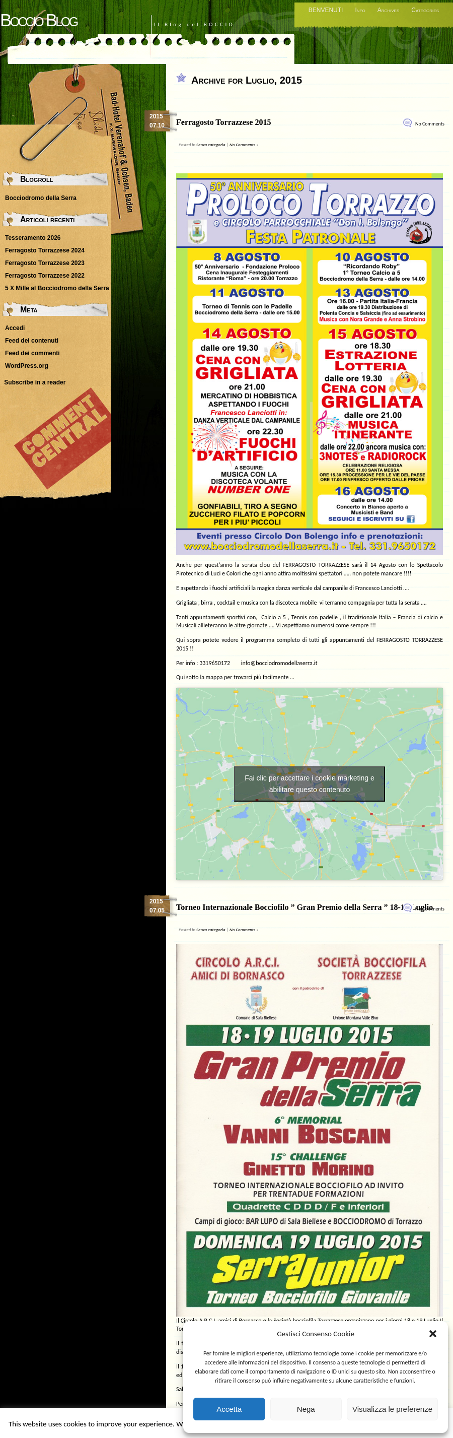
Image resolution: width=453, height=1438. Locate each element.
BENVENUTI (326, 10)
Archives (389, 10)
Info (360, 10)
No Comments (429, 123)
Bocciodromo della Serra (41, 198)
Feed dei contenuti (31, 340)
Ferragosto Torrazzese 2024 (45, 250)
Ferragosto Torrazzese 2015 (223, 122)
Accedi (15, 328)
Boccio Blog (38, 20)
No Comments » (244, 144)
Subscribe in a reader (34, 382)
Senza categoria (210, 144)
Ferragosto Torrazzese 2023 (45, 263)
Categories (425, 10)
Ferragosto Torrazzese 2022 (45, 275)
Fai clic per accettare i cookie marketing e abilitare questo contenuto (309, 784)
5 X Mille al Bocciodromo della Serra (57, 288)
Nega (306, 1409)
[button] (433, 1334)
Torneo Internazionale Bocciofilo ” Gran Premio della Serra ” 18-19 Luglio (304, 907)
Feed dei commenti (32, 353)
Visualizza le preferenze (392, 1409)
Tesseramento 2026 (33, 237)
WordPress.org (26, 365)
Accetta (229, 1409)
